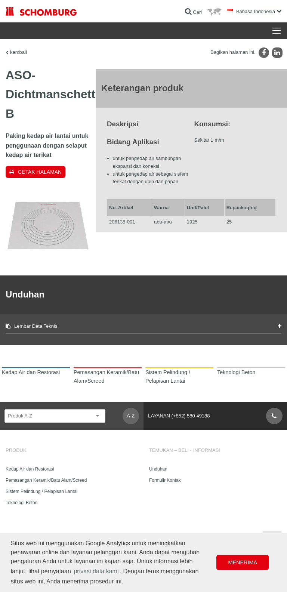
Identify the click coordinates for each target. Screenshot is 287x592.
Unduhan (158, 469)
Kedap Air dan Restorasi (30, 469)
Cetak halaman (40, 172)
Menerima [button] (242, 562)
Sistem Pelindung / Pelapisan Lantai (41, 491)
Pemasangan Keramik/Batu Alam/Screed (46, 480)
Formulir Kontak (165, 480)
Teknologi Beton (21, 502)
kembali (18, 52)
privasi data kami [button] (96, 571)
